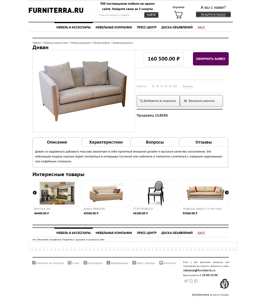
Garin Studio (221, 295)
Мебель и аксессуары (73, 27)
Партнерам (95, 263)
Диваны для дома (122, 42)
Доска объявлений (177, 27)
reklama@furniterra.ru (199, 270)
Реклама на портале (50, 263)
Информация (119, 263)
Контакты (170, 263)
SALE (201, 27)
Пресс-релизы (146, 263)
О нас (76, 263)
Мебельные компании (114, 27)
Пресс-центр (147, 27)
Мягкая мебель (101, 42)
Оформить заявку (210, 59)
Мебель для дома (80, 42)
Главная (36, 42)
